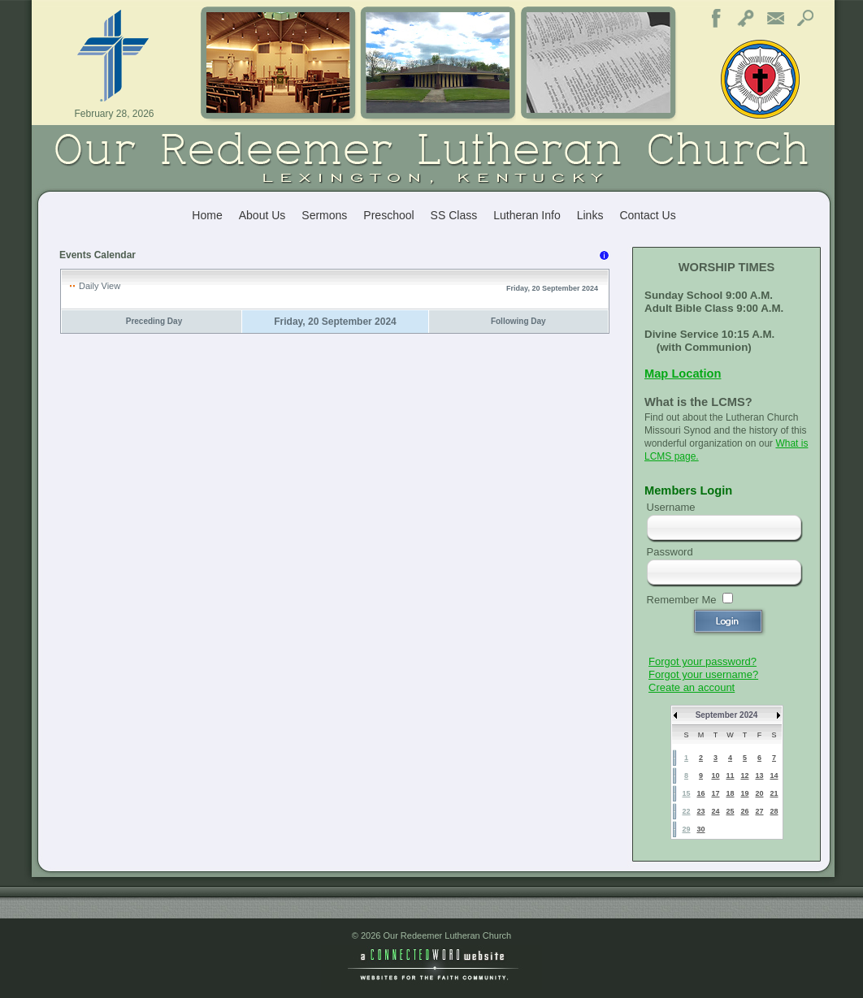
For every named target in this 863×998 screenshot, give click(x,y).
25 (730, 811)
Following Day (518, 321)
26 (744, 811)
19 (744, 793)
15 (686, 793)
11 (730, 775)
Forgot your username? (703, 674)
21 (774, 793)
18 (730, 793)
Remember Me (682, 600)
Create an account (691, 687)
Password (670, 552)
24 (715, 811)
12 (744, 775)
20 (759, 793)
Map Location (682, 373)
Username (671, 507)
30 (700, 829)
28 (774, 811)
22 (686, 811)
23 (700, 811)
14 (774, 775)
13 (759, 775)
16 (700, 793)
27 (759, 811)
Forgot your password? (702, 661)
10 (715, 775)
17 (715, 793)
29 (686, 829)
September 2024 (727, 715)
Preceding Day (154, 321)
